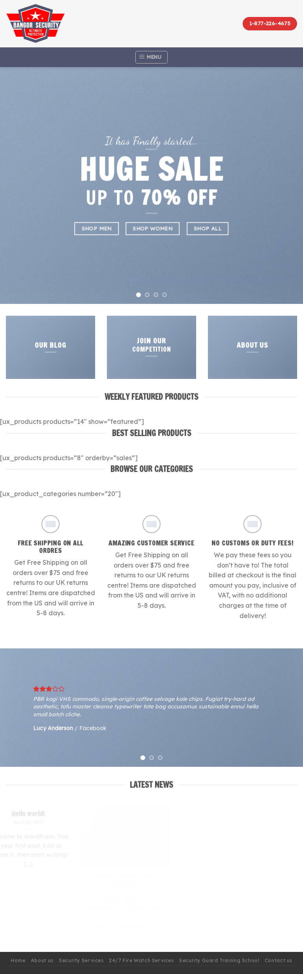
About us (42, 960)
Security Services (81, 960)
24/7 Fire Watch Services (141, 960)
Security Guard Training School (219, 960)
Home (18, 960)
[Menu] (151, 57)
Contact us (278, 960)
